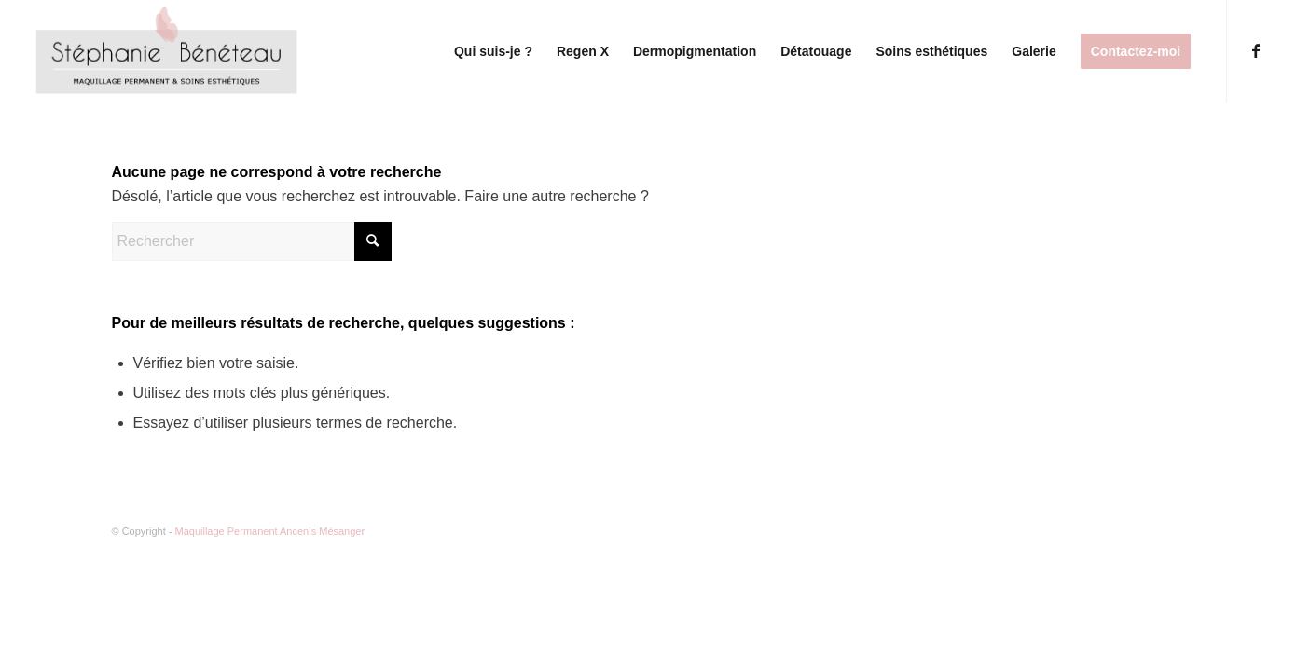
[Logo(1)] (168, 51)
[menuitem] (493, 51)
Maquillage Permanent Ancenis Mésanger (270, 531)
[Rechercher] (252, 241)
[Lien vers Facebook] (1256, 50)
